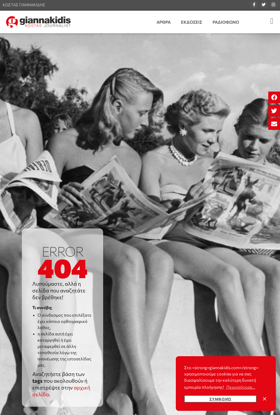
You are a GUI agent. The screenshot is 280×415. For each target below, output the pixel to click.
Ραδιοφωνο (226, 22)
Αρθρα (164, 22)
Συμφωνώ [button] (220, 399)
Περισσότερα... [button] (240, 387)
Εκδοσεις (191, 22)
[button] (274, 97)
